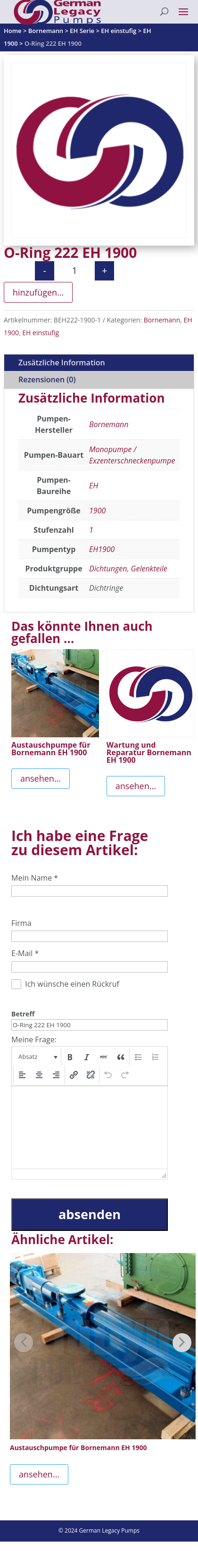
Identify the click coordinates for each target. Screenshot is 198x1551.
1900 (97, 510)
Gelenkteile (149, 568)
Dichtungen (108, 568)
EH (93, 485)
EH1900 (102, 549)
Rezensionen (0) (46, 379)
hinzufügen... (38, 292)
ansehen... (40, 778)
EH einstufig (40, 332)
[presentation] (37, 1056)
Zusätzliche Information (61, 362)
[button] (37, 1056)
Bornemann (162, 319)
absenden (89, 1214)
